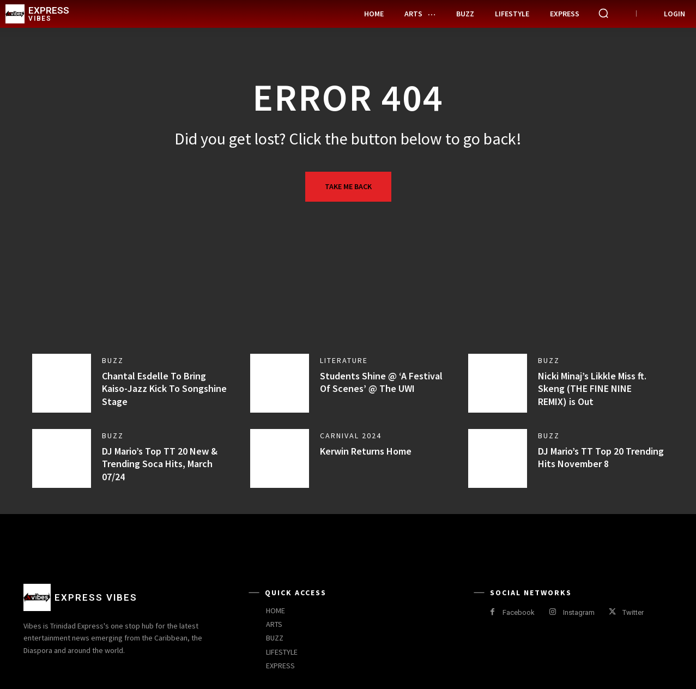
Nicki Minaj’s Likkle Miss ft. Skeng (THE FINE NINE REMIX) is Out (592, 389)
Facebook (519, 612)
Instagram (579, 612)
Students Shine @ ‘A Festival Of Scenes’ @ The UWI (381, 382)
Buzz (113, 360)
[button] (603, 13)
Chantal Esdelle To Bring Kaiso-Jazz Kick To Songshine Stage (164, 389)
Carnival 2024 (351, 435)
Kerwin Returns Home (365, 451)
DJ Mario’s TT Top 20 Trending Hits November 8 (601, 457)
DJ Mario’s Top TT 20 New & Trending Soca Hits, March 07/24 (159, 464)
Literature (344, 360)
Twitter (633, 612)
